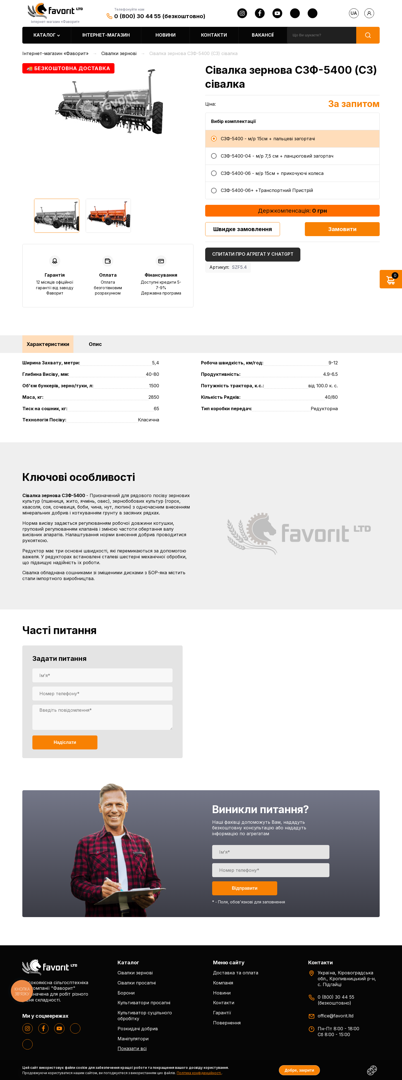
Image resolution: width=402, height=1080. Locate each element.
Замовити (342, 229)
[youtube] (277, 13)
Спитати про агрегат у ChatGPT (252, 254)
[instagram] (242, 13)
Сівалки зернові (135, 972)
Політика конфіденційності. (199, 1073)
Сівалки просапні (137, 983)
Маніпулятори (133, 1038)
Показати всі (132, 1048)
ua (354, 13)
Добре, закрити (299, 1070)
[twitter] (295, 13)
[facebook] (260, 13)
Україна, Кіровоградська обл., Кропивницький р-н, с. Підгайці (347, 978)
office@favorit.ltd (335, 1016)
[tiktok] (312, 13)
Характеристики (48, 344)
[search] (321, 35)
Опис (95, 344)
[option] (107, 100)
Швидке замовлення (242, 229)
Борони (126, 993)
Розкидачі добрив (138, 1028)
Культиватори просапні (144, 1002)
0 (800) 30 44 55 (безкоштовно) (159, 16)
